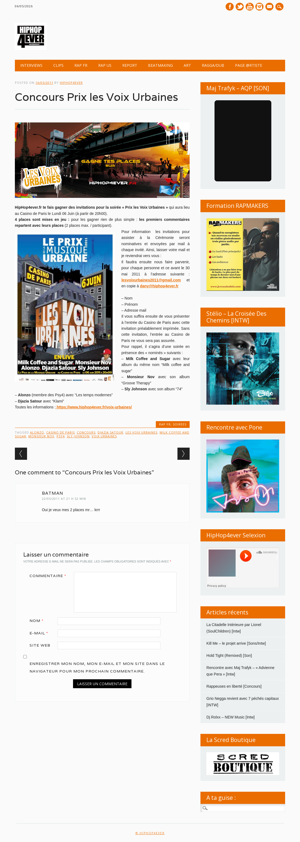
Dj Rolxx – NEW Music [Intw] (230, 717)
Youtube (250, 7)
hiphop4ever (71, 83)
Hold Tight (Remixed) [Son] (229, 655)
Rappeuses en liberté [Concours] (234, 686)
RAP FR (80, 65)
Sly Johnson (78, 436)
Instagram (259, 7)
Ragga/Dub (213, 65)
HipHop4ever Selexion (235, 535)
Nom (38, 620)
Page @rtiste (248, 65)
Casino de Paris (60, 432)
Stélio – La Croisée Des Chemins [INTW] (236, 317)
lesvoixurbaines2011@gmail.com (151, 280)
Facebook (230, 7)
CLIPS (58, 65)
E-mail (270, 7)
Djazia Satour (110, 432)
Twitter (240, 7)
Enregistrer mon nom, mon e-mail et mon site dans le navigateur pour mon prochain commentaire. (97, 667)
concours (86, 432)
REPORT (129, 65)
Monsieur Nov (41, 436)
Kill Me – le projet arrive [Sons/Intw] (236, 643)
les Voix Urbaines (141, 432)
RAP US (104, 65)
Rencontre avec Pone (234, 427)
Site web (39, 645)
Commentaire (49, 575)
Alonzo (37, 432)
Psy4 (61, 436)
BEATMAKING (160, 65)
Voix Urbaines (104, 436)
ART (187, 65)
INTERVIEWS (31, 65)
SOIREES (179, 424)
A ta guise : (221, 797)
